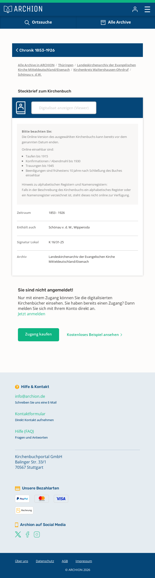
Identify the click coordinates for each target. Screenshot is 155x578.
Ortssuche (42, 22)
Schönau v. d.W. (30, 74)
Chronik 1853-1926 (35, 50)
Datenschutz (45, 561)
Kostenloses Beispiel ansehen (93, 334)
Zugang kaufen (38, 334)
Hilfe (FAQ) (24, 431)
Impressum (84, 561)
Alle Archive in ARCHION (36, 65)
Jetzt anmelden (31, 313)
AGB (65, 561)
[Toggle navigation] (147, 9)
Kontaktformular (30, 413)
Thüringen (65, 65)
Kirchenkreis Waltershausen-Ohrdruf (101, 69)
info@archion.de (30, 396)
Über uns (21, 561)
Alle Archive (119, 22)
